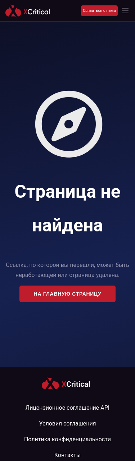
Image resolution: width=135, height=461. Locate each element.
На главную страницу (68, 294)
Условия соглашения (67, 423)
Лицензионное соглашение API (67, 407)
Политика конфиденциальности (67, 439)
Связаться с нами (99, 10)
